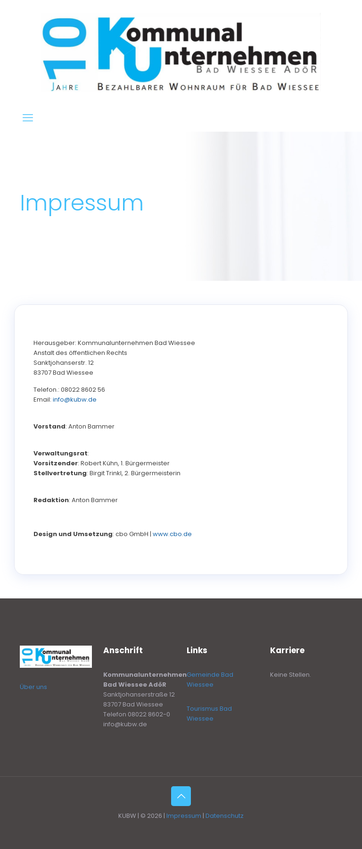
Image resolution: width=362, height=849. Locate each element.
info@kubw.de (75, 399)
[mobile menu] (28, 118)
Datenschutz (225, 815)
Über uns (33, 686)
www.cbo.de (172, 534)
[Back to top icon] (181, 796)
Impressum (183, 815)
